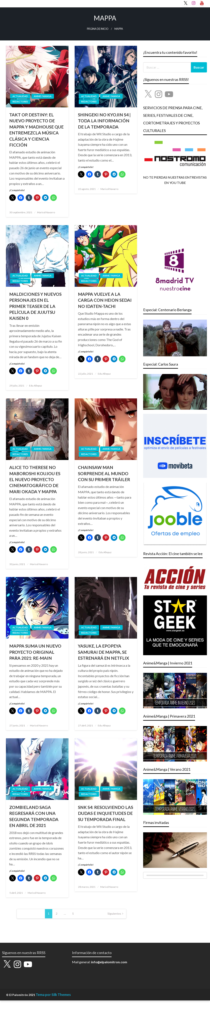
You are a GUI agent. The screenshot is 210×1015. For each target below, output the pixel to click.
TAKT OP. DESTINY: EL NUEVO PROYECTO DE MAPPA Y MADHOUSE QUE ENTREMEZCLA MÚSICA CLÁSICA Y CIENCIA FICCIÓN (36, 129)
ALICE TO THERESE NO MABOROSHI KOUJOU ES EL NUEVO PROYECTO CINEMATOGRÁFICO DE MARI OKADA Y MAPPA (34, 479)
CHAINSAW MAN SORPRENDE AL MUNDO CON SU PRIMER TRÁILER (104, 473)
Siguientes (114, 913)
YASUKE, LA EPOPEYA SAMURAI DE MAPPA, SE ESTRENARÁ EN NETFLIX (103, 652)
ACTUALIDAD (20, 96)
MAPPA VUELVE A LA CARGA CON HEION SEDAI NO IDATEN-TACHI (105, 300)
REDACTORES (20, 101)
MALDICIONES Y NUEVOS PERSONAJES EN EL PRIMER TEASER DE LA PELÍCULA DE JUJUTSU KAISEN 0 (35, 306)
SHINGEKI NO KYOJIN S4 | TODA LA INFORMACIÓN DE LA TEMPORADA (104, 120)
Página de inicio (97, 28)
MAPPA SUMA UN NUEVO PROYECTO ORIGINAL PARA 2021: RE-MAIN (35, 652)
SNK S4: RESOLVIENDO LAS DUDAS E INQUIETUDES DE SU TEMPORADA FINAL (105, 813)
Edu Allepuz (35, 385)
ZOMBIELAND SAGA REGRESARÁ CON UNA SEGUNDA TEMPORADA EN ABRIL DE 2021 (33, 816)
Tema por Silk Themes (53, 994)
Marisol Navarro (46, 212)
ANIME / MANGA (42, 96)
